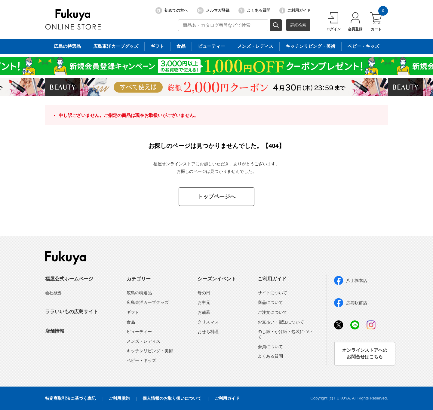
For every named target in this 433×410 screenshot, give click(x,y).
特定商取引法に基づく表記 (70, 398)
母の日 (204, 292)
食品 (131, 322)
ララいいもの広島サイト (71, 311)
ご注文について (272, 312)
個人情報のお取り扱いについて (172, 398)
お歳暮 (204, 312)
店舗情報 (54, 331)
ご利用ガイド (295, 11)
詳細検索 (298, 25)
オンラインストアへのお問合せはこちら (364, 353)
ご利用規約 (119, 398)
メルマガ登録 (213, 10)
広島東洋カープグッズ (148, 302)
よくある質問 (254, 11)
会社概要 (53, 292)
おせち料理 (208, 331)
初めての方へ (171, 10)
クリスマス (208, 322)
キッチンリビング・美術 (150, 350)
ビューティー (139, 331)
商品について (270, 302)
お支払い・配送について (281, 322)
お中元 (204, 302)
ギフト (133, 312)
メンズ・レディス (143, 341)
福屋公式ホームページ (69, 278)
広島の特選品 (139, 292)
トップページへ (216, 197)
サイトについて (272, 292)
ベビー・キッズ (141, 360)
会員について (270, 346)
